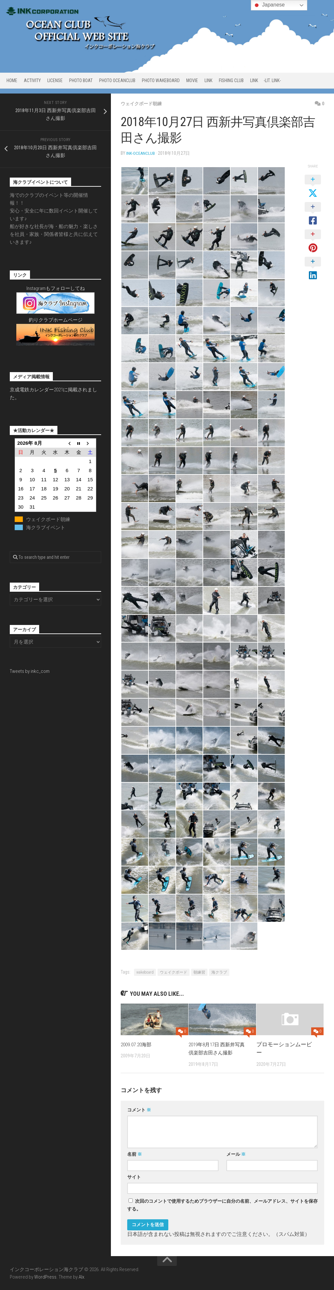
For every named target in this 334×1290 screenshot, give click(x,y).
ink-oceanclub (141, 153)
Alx (81, 1277)
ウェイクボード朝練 (144, 103)
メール (236, 1153)
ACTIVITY (32, 80)
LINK (208, 80)
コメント (139, 1109)
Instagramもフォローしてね (55, 288)
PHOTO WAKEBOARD (161, 80)
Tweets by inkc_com (30, 671)
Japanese (269, 5)
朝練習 (199, 972)
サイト (134, 1176)
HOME (12, 80)
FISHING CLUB (231, 80)
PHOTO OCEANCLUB (117, 80)
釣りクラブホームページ (56, 320)
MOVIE (192, 80)
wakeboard (145, 972)
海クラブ (219, 972)
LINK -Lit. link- (265, 80)
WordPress (45, 1277)
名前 (134, 1153)
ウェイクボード (173, 972)
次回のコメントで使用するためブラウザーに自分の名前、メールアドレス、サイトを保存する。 (222, 1204)
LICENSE (55, 80)
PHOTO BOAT (81, 80)
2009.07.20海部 (138, 1044)
